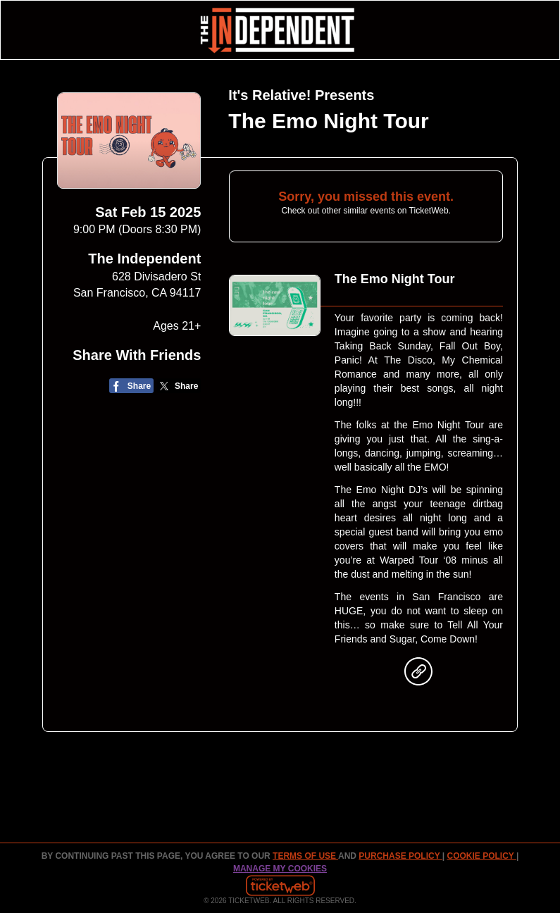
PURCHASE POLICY (400, 856)
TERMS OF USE (305, 856)
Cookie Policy (481, 856)
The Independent (144, 258)
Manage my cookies (280, 869)
